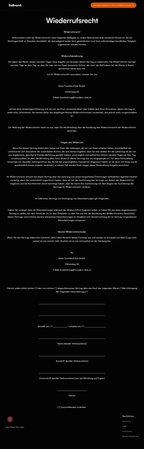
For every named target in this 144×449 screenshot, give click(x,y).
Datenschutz (127, 431)
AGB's (124, 426)
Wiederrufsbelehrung (130, 436)
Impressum (126, 421)
